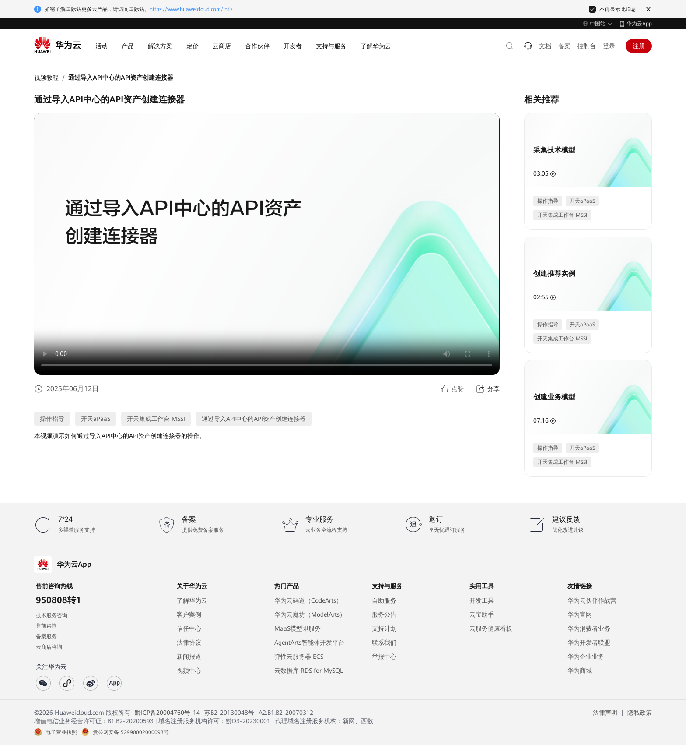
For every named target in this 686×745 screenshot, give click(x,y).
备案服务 (46, 636)
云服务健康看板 (490, 628)
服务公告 (384, 614)
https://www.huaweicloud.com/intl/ (191, 9)
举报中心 (384, 656)
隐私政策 (639, 712)
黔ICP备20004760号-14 (167, 712)
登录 (609, 45)
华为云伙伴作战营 (591, 600)
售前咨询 (46, 626)
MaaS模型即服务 (297, 628)
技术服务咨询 (51, 615)
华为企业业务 (585, 656)
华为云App (639, 24)
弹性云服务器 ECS (298, 656)
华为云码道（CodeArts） (308, 600)
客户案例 (189, 614)
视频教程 (46, 77)
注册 (639, 45)
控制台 (587, 45)
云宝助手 (481, 614)
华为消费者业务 (588, 628)
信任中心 (189, 628)
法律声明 (605, 712)
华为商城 (579, 670)
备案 (564, 45)
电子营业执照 (61, 732)
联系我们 (384, 642)
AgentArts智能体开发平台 (309, 642)
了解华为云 (192, 600)
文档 (545, 45)
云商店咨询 (49, 647)
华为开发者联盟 (588, 642)
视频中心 (189, 670)
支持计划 (384, 628)
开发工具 (481, 600)
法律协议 (189, 642)
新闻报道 (189, 656)
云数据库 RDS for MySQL (308, 670)
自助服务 (384, 600)
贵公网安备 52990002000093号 (131, 732)
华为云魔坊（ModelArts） (310, 614)
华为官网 (579, 614)
